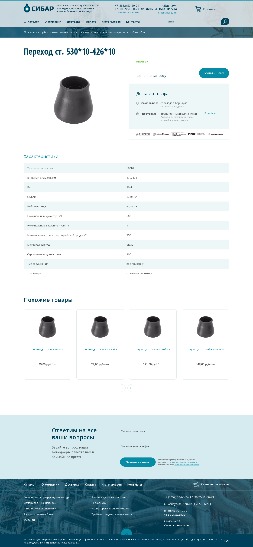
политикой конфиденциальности (184, 462)
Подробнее (211, 113)
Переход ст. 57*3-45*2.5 (47, 349)
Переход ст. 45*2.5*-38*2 (100, 349)
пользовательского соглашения (186, 464)
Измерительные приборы (40, 503)
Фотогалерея (111, 21)
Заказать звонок (128, 12)
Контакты (133, 21)
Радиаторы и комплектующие (110, 508)
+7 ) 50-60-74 (127, 6)
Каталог (33, 21)
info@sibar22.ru (167, 12)
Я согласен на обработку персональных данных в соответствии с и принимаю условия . (178, 462)
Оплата (91, 21)
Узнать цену (214, 73)
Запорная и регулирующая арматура (47, 497)
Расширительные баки (38, 514)
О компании (53, 21)
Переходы (107, 32)
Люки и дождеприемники (40, 508)
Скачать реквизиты (215, 484)
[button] (130, 387)
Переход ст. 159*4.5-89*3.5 (206, 349)
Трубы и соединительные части (57, 32)
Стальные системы (88, 32)
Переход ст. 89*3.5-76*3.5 (153, 349)
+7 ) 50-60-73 (127, 9)
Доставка (73, 21)
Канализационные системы (108, 497)
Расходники (98, 503)
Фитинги (29, 520)
